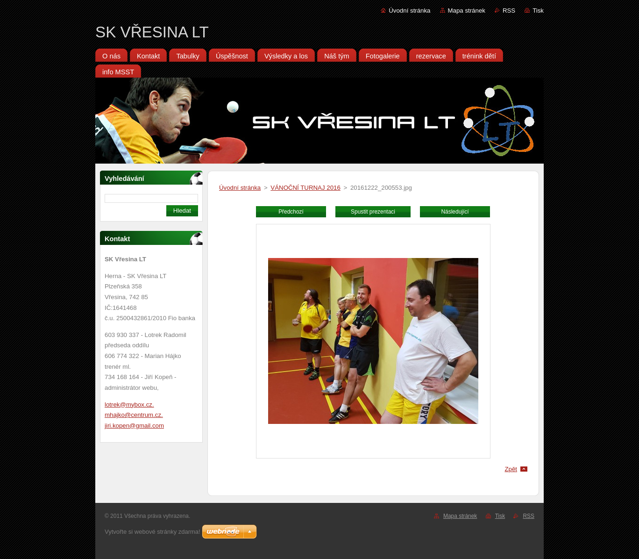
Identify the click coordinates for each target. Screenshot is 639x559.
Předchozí (291, 211)
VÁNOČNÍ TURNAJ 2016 (305, 187)
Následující (455, 211)
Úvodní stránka (409, 10)
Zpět (510, 469)
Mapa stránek (466, 10)
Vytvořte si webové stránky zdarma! (152, 531)
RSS (509, 10)
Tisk (538, 10)
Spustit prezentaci (373, 211)
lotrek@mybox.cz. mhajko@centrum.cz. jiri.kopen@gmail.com (134, 415)
